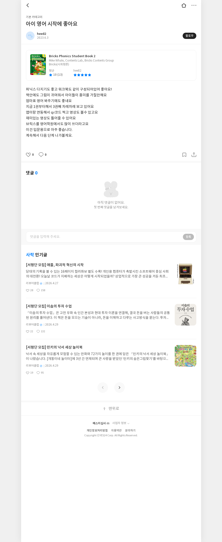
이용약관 (116, 430)
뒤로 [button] (28, 5)
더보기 (194, 5)
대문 (183, 5)
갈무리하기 (184, 154)
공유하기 (194, 154)
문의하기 (130, 430)
